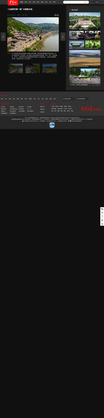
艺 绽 (29, 109)
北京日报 (3, 106)
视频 (42, 2)
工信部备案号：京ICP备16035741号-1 (48, 121)
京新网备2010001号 (62, 121)
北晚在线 (3, 111)
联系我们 (42, 112)
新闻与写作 (3, 109)
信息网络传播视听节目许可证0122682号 (60, 119)
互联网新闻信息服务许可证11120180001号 (21, 119)
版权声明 (42, 109)
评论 (30, 2)
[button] (3, 36)
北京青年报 (21, 106)
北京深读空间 (13, 111)
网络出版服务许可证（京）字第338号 (40, 119)
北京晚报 (12, 106)
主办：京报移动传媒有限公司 (43, 117)
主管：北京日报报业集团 (30, 117)
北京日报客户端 (13, 109)
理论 (38, 2)
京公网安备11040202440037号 (31, 121)
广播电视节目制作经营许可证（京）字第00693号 (81, 119)
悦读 (46, 2)
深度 (34, 2)
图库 (21, 2)
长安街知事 (21, 109)
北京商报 (29, 106)
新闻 (26, 2)
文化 (50, 2)
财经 (54, 2)
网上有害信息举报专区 (77, 121)
